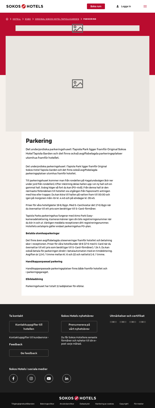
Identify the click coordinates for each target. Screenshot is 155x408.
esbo (28, 19)
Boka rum (95, 6)
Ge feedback (29, 353)
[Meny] (145, 6)
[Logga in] (123, 6)
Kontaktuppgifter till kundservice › (28, 337)
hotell (17, 19)
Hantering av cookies (104, 404)
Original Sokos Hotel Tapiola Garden (57, 19)
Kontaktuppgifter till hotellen (28, 327)
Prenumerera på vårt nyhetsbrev (79, 327)
